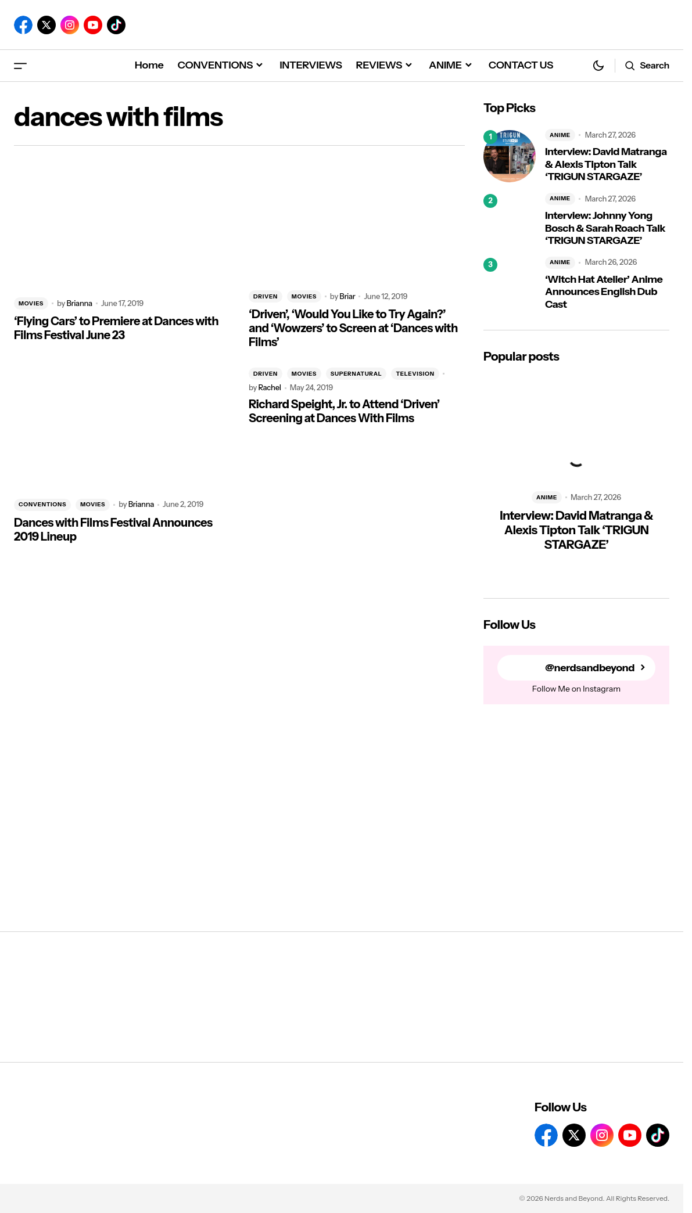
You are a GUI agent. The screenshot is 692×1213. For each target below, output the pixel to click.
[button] (20, 65)
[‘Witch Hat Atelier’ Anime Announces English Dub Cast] (509, 284)
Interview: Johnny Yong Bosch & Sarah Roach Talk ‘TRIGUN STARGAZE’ (605, 228)
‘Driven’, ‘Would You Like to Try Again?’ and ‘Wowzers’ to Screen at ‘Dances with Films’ (353, 328)
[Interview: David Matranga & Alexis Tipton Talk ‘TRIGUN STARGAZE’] (509, 156)
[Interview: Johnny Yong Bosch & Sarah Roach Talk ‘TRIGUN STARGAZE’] (509, 220)
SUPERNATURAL (356, 373)
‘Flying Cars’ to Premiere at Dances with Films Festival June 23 (116, 328)
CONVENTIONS (42, 504)
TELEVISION (415, 373)
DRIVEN (265, 296)
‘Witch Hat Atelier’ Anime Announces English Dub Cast (603, 292)
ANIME (560, 135)
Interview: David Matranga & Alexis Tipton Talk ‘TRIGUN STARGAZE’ (606, 164)
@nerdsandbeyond (589, 668)
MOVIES (31, 303)
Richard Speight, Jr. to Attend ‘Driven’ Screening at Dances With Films (344, 411)
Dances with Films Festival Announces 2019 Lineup (113, 529)
